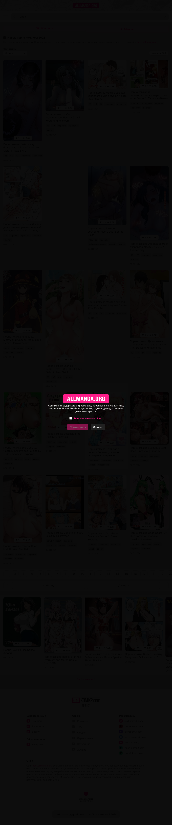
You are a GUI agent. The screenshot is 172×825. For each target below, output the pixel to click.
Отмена (97, 427)
